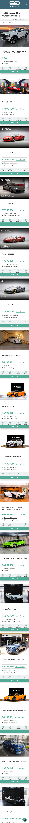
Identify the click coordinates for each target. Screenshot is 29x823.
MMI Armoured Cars (10, 670)
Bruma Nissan (8, 771)
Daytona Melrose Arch (10, 720)
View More (14, 680)
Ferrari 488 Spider (8, 812)
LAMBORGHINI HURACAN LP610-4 (14, 710)
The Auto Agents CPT (10, 822)
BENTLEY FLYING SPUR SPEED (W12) (14, 761)
